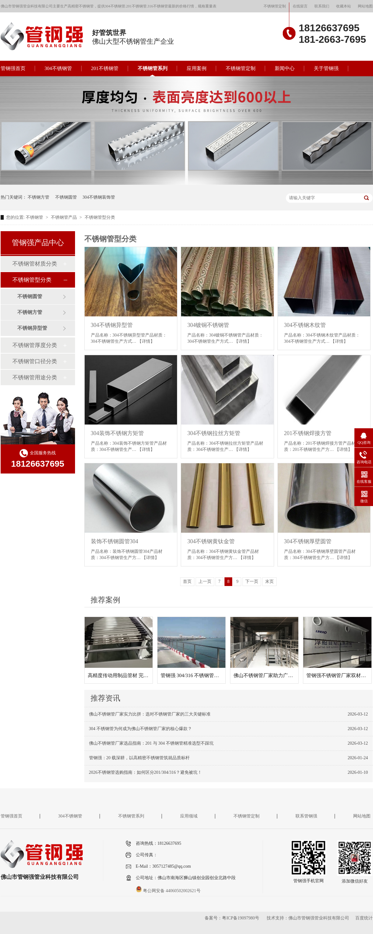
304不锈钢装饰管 (98, 197)
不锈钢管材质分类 (34, 264)
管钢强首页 (13, 68)
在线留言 (300, 6)
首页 (187, 581)
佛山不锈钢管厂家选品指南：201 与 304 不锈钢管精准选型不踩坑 (151, 743)
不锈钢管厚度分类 (34, 345)
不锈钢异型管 (32, 328)
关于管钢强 (326, 68)
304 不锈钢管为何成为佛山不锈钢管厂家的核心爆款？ (140, 728)
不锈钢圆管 (66, 197)
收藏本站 (343, 6)
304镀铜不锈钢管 (208, 325)
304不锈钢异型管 (112, 325)
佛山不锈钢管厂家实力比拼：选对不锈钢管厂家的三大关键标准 (150, 714)
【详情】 (146, 341)
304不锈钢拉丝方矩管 (213, 433)
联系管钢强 (306, 816)
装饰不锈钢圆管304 (114, 541)
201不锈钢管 (104, 68)
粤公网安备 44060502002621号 (168, 890)
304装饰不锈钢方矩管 (117, 433)
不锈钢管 (35, 217)
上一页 (204, 581)
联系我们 (321, 6)
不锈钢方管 (38, 197)
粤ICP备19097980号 (240, 918)
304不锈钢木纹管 (305, 325)
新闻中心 (285, 68)
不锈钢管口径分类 (34, 361)
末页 (269, 581)
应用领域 (189, 816)
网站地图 (365, 6)
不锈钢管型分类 (100, 217)
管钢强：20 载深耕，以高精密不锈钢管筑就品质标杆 (139, 758)
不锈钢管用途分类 (34, 377)
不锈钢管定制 (275, 6)
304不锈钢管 (58, 68)
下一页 (251, 581)
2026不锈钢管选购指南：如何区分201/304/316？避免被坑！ (145, 772)
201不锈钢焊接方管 (307, 433)
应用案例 (196, 68)
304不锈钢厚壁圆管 (307, 541)
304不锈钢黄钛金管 (211, 541)
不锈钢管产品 (64, 217)
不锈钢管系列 (152, 68)
